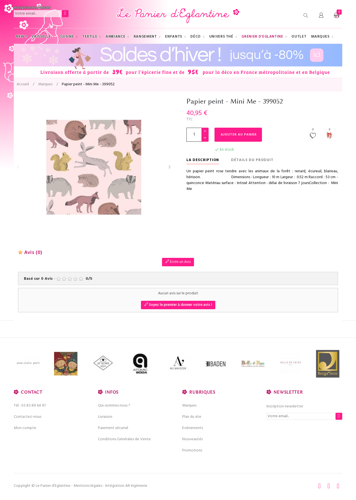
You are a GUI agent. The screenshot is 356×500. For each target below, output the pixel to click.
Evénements (192, 428)
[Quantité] (194, 135)
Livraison (105, 417)
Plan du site (191, 417)
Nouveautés (192, 439)
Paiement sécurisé (113, 428)
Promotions (192, 450)
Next (169, 167)
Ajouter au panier (239, 134)
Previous (18, 167)
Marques (189, 405)
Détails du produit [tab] (252, 160)
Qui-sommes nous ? (114, 405)
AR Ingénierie (136, 486)
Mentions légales (88, 486)
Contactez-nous (27, 417)
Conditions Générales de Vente (124, 439)
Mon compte (25, 428)
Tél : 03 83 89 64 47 (30, 405)
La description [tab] (202, 160)
